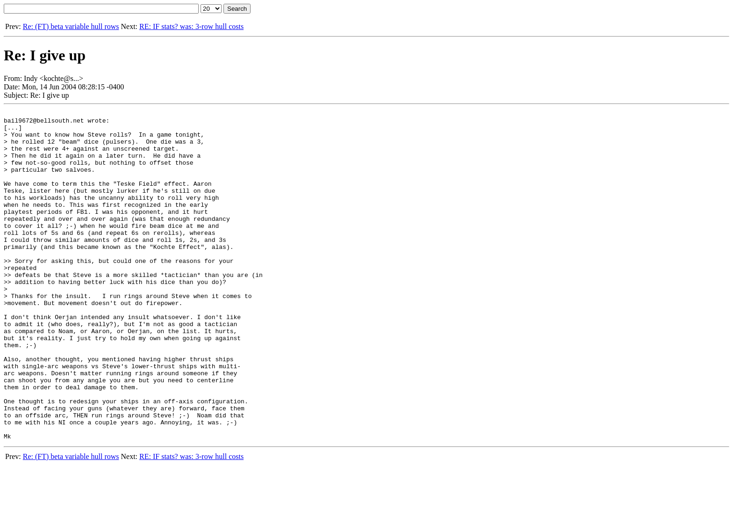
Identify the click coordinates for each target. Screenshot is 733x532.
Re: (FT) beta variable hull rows (71, 26)
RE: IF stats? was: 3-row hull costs (191, 26)
